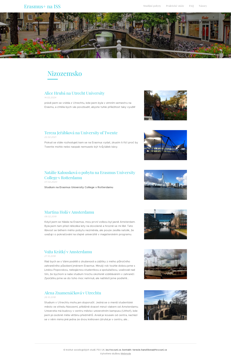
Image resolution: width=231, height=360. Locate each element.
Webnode (126, 353)
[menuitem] (193, 6)
